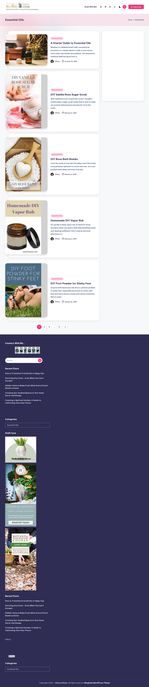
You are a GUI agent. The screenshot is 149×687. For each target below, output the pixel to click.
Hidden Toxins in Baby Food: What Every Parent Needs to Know (26, 386)
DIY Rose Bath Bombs (64, 159)
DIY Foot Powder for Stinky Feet (71, 283)
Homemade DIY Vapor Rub (67, 220)
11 (59, 327)
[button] (136, 7)
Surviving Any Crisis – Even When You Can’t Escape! (24, 379)
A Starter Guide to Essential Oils (71, 43)
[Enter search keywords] (23, 360)
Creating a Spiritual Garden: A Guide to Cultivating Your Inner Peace (23, 401)
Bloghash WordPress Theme (97, 683)
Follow (8, 639)
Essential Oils (57, 38)
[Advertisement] (123, 65)
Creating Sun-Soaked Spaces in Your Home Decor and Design (24, 394)
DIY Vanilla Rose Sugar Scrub (69, 94)
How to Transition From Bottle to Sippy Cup (24, 373)
